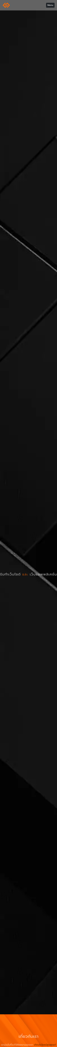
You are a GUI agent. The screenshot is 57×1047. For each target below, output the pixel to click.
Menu (50, 5)
